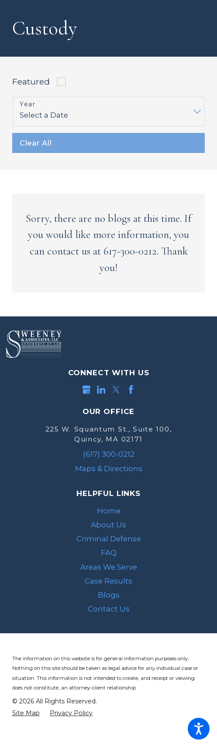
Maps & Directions (108, 468)
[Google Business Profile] (86, 389)
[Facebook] (131, 389)
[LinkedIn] (101, 389)
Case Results (108, 581)
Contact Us (109, 608)
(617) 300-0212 (108, 454)
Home (109, 510)
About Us (108, 524)
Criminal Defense (108, 538)
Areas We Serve (108, 567)
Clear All (36, 143)
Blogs (109, 595)
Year (27, 104)
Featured (31, 81)
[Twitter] (116, 389)
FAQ (109, 552)
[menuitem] (108, 511)
